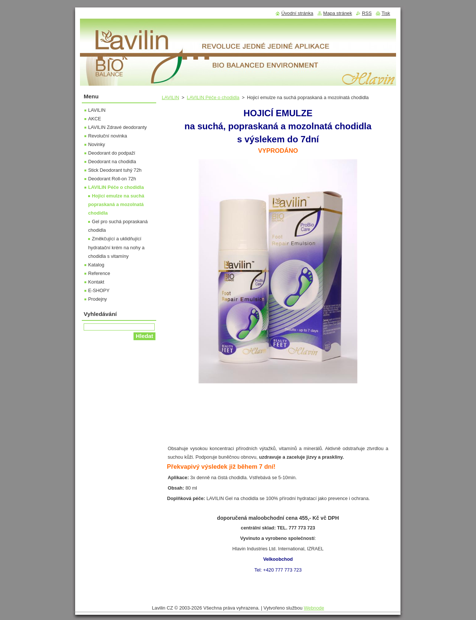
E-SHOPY (99, 290)
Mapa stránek (337, 13)
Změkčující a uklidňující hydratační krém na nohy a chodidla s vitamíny (116, 247)
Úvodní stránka (297, 13)
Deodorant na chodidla (112, 161)
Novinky (96, 144)
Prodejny (97, 299)
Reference (99, 273)
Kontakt (96, 282)
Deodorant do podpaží (111, 153)
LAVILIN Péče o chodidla (213, 97)
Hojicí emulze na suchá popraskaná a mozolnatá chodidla (116, 204)
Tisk (386, 13)
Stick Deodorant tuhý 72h (115, 170)
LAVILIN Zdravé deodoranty (117, 127)
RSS (367, 13)
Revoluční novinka (107, 136)
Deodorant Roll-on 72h (112, 178)
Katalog (96, 265)
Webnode (314, 608)
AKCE (94, 118)
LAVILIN (170, 97)
